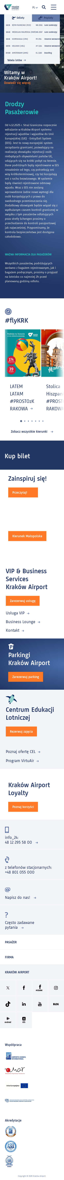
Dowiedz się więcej (18, 83)
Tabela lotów (14, 60)
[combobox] (34, 7)
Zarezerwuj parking (25, 677)
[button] (21, 421)
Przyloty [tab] (45, 18)
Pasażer (11, 942)
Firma (9, 957)
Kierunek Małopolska (27, 536)
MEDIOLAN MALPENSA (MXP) (24, 32)
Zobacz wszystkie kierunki (29, 431)
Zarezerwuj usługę (22, 601)
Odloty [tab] (18, 17)
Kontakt (12, 630)
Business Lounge (20, 621)
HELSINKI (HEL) (18, 46)
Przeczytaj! (19, 492)
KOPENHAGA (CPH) (20, 39)
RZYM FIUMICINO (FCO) (21, 25)
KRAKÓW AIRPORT (17, 972)
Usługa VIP (15, 613)
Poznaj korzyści (23, 807)
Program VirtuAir (20, 760)
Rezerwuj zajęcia (21, 731)
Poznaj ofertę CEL (20, 751)
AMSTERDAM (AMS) (20, 53)
